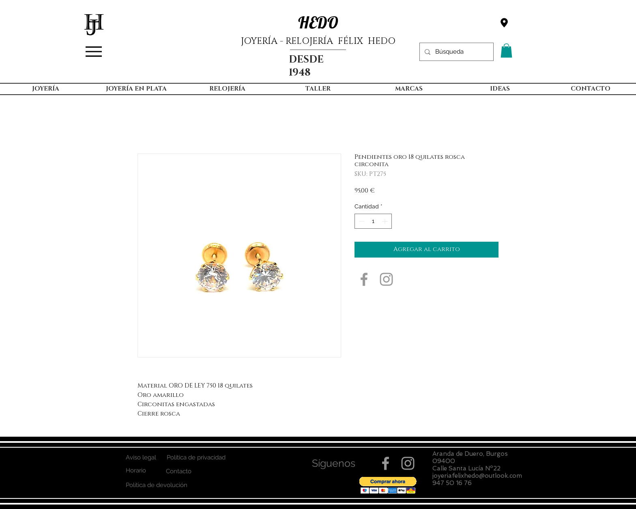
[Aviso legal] (140, 457)
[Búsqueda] (455, 52)
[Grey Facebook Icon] (364, 279)
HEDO (318, 22)
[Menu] (93, 51)
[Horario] (135, 470)
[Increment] (385, 221)
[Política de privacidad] (196, 457)
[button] (506, 50)
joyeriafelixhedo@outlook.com (477, 475)
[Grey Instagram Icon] (386, 279)
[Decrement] (361, 221)
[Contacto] (178, 471)
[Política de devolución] (156, 485)
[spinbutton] (373, 221)
